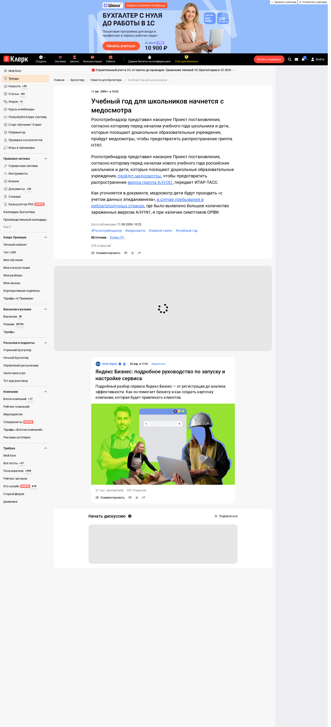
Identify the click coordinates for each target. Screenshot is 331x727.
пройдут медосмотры (139, 175)
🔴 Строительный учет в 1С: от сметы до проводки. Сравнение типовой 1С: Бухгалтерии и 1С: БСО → (163, 70)
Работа (110, 59)
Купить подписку (269, 59)
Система (60, 59)
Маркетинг (159, 363)
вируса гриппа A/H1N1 (150, 182)
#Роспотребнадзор (106, 231)
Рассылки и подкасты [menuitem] (25, 343)
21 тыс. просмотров (109, 490)
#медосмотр (135, 231)
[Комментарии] (106, 253)
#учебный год (187, 231)
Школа (74, 59)
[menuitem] (25, 71)
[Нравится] (125, 253)
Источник (99, 237)
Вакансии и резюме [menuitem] (25, 309)
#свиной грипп (160, 231)
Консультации (92, 59)
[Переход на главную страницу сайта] (15, 59)
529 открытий (101, 245)
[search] (289, 59)
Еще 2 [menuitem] (7, 226)
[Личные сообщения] (296, 59)
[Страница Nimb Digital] (106, 363)
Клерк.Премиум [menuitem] (25, 237)
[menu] (27, 109)
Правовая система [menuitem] (25, 158)
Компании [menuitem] (25, 391)
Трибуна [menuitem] (25, 448)
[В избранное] (132, 253)
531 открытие (136, 490)
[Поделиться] (139, 253)
